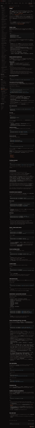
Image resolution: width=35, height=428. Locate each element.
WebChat (2, 108)
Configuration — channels (4, 14)
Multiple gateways (4, 42)
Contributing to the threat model (3, 86)
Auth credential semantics (4, 21)
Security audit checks (4, 50)
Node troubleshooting (3, 90)
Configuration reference (3, 10)
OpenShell (3, 53)
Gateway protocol (4, 57)
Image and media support (4, 94)
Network (3, 68)
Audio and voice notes (4, 95)
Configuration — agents (4, 12)
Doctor (2, 30)
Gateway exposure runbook (4, 46)
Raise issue (33, 420)
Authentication (3, 20)
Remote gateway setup (3, 76)
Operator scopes (4, 51)
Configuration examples (3, 17)
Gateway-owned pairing (4, 69)
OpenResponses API (4, 61)
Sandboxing (3, 52)
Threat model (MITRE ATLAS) (3, 84)
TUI (1, 109)
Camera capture (3, 96)
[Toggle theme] (33, 1)
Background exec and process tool (4, 41)
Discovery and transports (3, 71)
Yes (14, 420)
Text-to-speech (3, 97)
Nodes (1, 89)
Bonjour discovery (4, 72)
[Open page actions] (33, 6)
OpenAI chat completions (3, 60)
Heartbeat (3, 29)
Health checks (3, 28)
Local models (3, 65)
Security (3, 44)
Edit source (29, 420)
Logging (3, 31)
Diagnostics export (4, 36)
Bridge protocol (17, 14)
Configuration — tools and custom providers (4, 16)
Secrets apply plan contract (4, 24)
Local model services (4, 66)
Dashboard (2, 107)
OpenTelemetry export (4, 32)
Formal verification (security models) (3, 82)
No (16, 420)
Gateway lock (3, 39)
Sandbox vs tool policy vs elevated (4, 55)
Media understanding (4, 92)
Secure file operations (3, 47)
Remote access (3, 75)
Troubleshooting (4, 37)
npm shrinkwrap (3, 49)
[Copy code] (33, 33)
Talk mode (3, 99)
